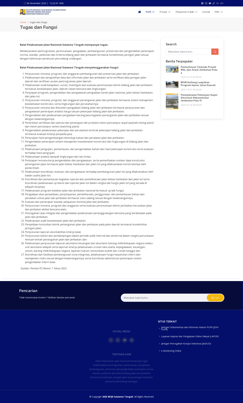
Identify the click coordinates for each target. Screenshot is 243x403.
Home (23, 22)
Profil (150, 12)
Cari (207, 297)
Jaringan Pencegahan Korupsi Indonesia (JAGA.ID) (186, 348)
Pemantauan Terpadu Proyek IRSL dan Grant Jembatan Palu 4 (199, 70)
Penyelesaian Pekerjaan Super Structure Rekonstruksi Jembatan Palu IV (199, 98)
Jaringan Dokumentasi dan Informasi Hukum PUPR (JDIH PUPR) (189, 333)
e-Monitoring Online (171, 355)
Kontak (206, 11)
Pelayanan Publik (187, 12)
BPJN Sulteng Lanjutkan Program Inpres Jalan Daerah (198, 84)
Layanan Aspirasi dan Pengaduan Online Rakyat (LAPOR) (190, 341)
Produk (165, 12)
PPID (219, 12)
